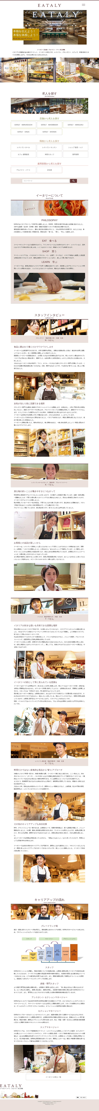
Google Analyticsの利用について (49, 1102)
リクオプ (52, 1104)
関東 (78, 1097)
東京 (81, 1097)
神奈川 (84, 1097)
